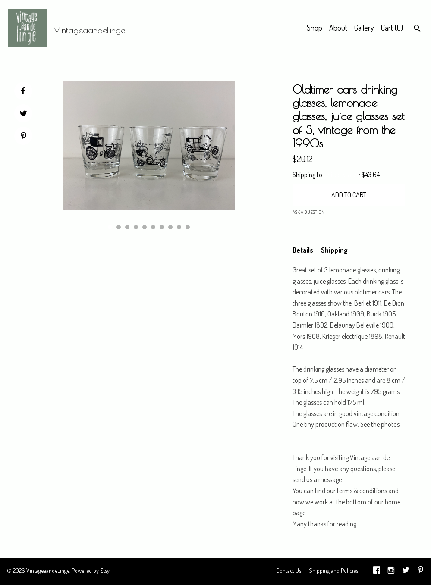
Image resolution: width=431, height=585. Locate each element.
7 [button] (162, 227)
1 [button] (110, 227)
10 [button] (188, 227)
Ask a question (308, 212)
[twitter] (405, 571)
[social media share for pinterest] (23, 136)
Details (303, 250)
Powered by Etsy (91, 570)
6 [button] (153, 227)
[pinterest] (420, 571)
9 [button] (179, 227)
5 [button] (144, 227)
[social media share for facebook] (22, 91)
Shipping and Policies (333, 570)
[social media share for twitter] (23, 114)
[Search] (417, 29)
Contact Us (288, 570)
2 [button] (118, 227)
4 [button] (136, 227)
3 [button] (127, 227)
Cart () (392, 27)
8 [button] (170, 227)
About (338, 27)
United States (341, 174)
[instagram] (391, 571)
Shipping (334, 250)
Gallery (364, 27)
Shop (314, 27)
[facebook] (376, 571)
